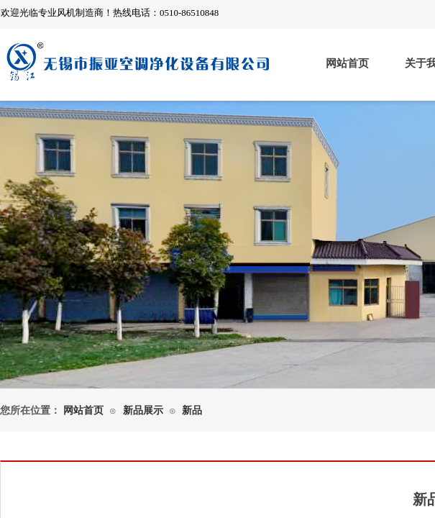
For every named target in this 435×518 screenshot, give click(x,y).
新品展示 (143, 410)
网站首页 (347, 63)
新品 (192, 410)
